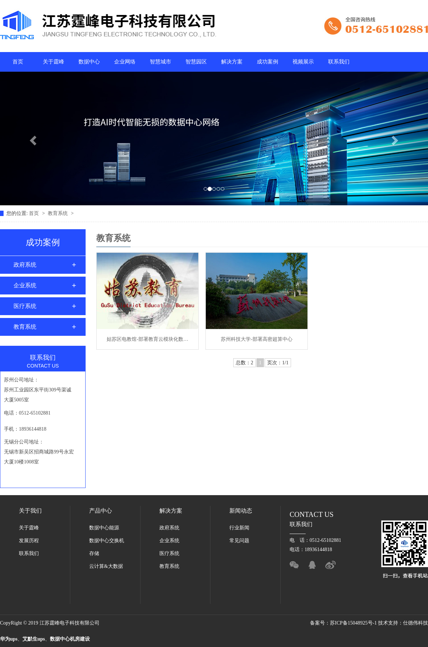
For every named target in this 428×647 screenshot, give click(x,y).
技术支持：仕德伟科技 (403, 623)
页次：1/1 (278, 362)
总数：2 (244, 362)
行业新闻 (239, 527)
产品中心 (100, 511)
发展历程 (29, 540)
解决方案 (232, 62)
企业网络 (125, 62)
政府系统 (25, 265)
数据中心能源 (104, 527)
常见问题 (239, 540)
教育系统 (58, 213)
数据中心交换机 (106, 540)
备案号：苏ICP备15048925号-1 (344, 623)
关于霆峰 (53, 62)
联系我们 (339, 62)
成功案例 (267, 62)
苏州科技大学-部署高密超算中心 (256, 339)
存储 (94, 553)
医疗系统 (25, 306)
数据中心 (89, 62)
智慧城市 (160, 62)
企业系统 (25, 285)
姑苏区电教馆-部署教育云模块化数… (147, 339)
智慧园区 (196, 62)
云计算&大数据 (106, 566)
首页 (17, 62)
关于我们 (30, 511)
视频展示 (303, 62)
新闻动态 (240, 511)
